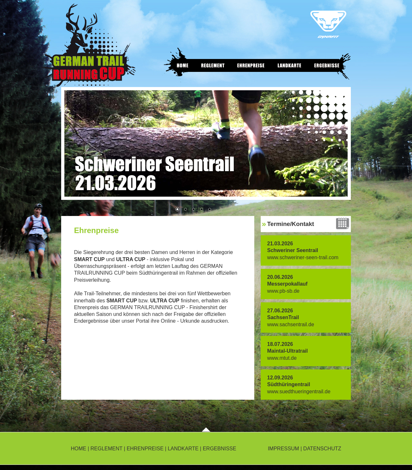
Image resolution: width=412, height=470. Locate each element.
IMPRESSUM (283, 448)
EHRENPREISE (145, 448)
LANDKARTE (183, 448)
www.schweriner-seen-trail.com (302, 257)
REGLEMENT (106, 448)
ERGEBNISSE (219, 448)
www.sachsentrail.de (290, 324)
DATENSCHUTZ (322, 448)
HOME (78, 448)
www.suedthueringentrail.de (299, 391)
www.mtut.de (282, 358)
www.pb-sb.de (283, 291)
